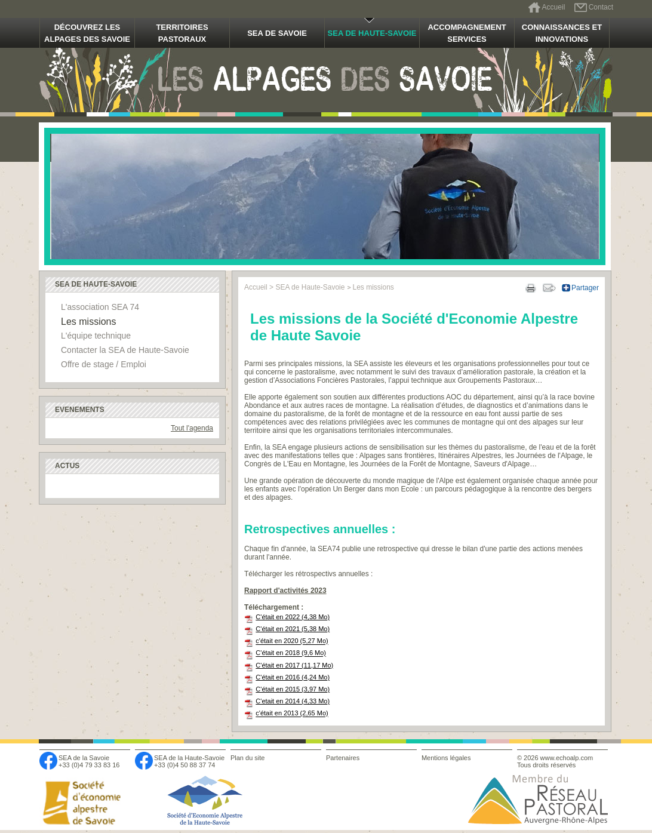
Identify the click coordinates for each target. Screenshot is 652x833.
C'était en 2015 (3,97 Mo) (293, 689)
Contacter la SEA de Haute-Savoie (125, 350)
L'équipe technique (96, 335)
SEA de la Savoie (84, 757)
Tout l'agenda (192, 428)
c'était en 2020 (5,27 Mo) (292, 641)
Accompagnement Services (467, 33)
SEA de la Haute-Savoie (189, 757)
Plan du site (247, 757)
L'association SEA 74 (100, 307)
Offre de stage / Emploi (103, 364)
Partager (585, 288)
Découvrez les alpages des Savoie (87, 33)
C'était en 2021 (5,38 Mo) (293, 628)
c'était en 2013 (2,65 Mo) (292, 713)
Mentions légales (446, 757)
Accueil (553, 7)
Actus (67, 466)
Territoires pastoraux (182, 33)
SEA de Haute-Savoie (372, 33)
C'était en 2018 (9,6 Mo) (291, 653)
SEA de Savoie (277, 33)
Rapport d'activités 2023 (285, 590)
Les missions (88, 321)
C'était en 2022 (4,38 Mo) (293, 616)
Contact (601, 7)
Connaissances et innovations (562, 33)
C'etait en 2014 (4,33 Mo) (293, 701)
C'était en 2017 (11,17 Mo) (294, 665)
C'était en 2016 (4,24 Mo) (293, 677)
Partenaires (342, 757)
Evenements (79, 409)
